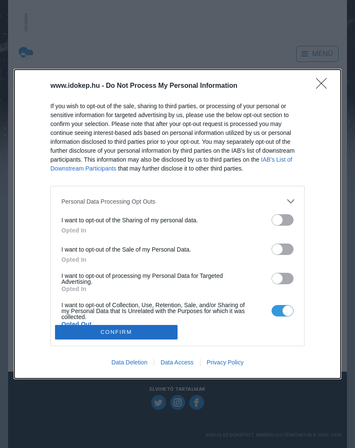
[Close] (324, 86)
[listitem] (177, 201)
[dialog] (177, 224)
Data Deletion (129, 362)
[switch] (283, 220)
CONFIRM (116, 331)
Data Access (177, 362)
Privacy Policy (225, 362)
